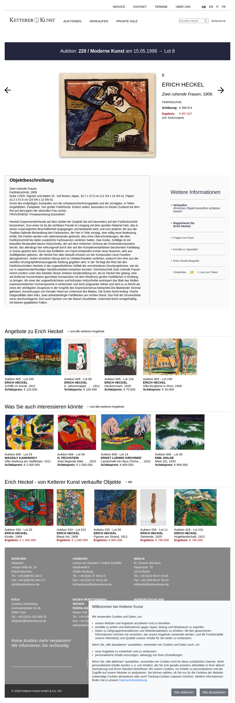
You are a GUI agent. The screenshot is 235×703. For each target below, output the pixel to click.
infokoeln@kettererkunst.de (28, 621)
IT (217, 6)
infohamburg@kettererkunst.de (92, 584)
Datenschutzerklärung (133, 680)
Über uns (183, 6)
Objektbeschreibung (32, 180)
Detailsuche (219, 21)
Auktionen (72, 21)
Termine (161, 6)
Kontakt (140, 6)
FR (224, 6)
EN (211, 6)
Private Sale (126, 21)
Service (119, 6)
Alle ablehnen (184, 692)
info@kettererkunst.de (25, 584)
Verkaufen (99, 21)
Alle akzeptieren (214, 692)
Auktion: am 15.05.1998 (109, 51)
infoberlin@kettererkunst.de (151, 584)
